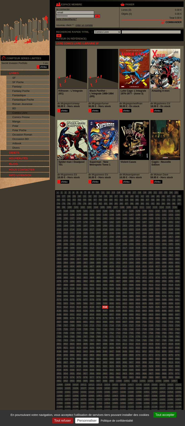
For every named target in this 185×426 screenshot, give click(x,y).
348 (79, 255)
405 (79, 266)
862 (85, 355)
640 (125, 310)
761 (171, 333)
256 (98, 236)
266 (164, 236)
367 (79, 259)
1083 (146, 399)
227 (158, 229)
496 (177, 281)
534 (177, 288)
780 (171, 336)
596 (85, 303)
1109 (99, 406)
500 (79, 285)
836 (164, 347)
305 (171, 244)
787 (92, 340)
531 (158, 288)
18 (139, 192)
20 (150, 192)
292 (85, 244)
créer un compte (84, 25)
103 (89, 207)
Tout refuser (62, 420)
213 (66, 229)
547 (138, 292)
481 (79, 281)
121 (85, 211)
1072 (59, 399)
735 (125, 329)
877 (59, 358)
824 (85, 347)
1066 (138, 395)
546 (131, 292)
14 (118, 192)
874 (164, 355)
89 (137, 203)
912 (164, 362)
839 (59, 351)
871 (144, 355)
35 (105, 196)
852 (144, 351)
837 (171, 347)
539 (85, 292)
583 (125, 299)
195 (72, 225)
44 (152, 196)
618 (105, 307)
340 (151, 251)
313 (98, 248)
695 (112, 321)
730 (92, 329)
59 (105, 199)
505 (112, 285)
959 (98, 373)
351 (98, 255)
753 (118, 333)
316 (118, 248)
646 (164, 310)
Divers (16, 147)
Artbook (16, 143)
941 (105, 370)
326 (59, 251)
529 (144, 288)
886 (118, 358)
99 (63, 207)
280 (131, 240)
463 (85, 277)
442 (72, 273)
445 (92, 273)
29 (74, 196)
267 (171, 236)
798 (164, 340)
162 (105, 218)
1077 (99, 399)
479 (66, 281)
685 (171, 318)
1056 (59, 395)
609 (171, 303)
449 (118, 273)
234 (79, 233)
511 (151, 285)
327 (66, 251)
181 (105, 222)
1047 (115, 392)
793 (131, 340)
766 (79, 336)
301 (144, 244)
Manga (16, 121)
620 (118, 307)
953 (59, 373)
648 (177, 310)
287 (177, 240)
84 (111, 203)
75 (63, 203)
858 (59, 355)
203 (125, 225)
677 (118, 318)
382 (177, 259)
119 (72, 211)
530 (151, 288)
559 (92, 296)
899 (79, 362)
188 (151, 222)
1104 (59, 406)
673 (92, 318)
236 (92, 233)
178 (85, 222)
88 (131, 203)
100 (70, 207)
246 (158, 233)
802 (66, 344)
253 (79, 236)
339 (144, 251)
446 (98, 273)
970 (171, 373)
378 (151, 259)
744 (59, 333)
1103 (178, 403)
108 (122, 207)
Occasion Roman (22, 134)
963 (125, 373)
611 (59, 307)
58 (100, 199)
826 (98, 347)
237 (98, 233)
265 (158, 236)
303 (158, 244)
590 (171, 299)
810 (118, 344)
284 (158, 240)
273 (85, 240)
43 (147, 196)
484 (98, 281)
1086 (170, 399)
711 (92, 325)
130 (144, 211)
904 (112, 362)
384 (66, 262)
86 (121, 203)
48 (173, 196)
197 (85, 225)
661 (138, 314)
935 (66, 370)
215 (79, 229)
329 (79, 251)
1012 (91, 384)
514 (171, 285)
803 (72, 344)
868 (125, 355)
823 (79, 347)
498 (66, 285)
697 (125, 321)
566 (138, 296)
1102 (170, 403)
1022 (170, 384)
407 (92, 266)
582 (118, 299)
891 (151, 358)
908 (138, 362)
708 (72, 325)
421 (59, 270)
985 (144, 377)
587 (151, 299)
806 (92, 344)
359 (151, 255)
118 (66, 211)
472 (144, 277)
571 (171, 296)
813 (138, 344)
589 (164, 299)
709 (79, 325)
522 (98, 288)
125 (112, 211)
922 (105, 366)
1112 (123, 406)
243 (138, 233)
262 (138, 236)
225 (144, 229)
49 (179, 196)
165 (125, 218)
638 (112, 310)
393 (125, 262)
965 (138, 373)
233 (72, 233)
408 (98, 266)
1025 (67, 388)
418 (164, 266)
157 (72, 218)
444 (85, 273)
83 (105, 203)
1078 (107, 399)
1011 (83, 384)
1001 (127, 381)
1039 (178, 388)
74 (58, 203)
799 (171, 340)
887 (125, 358)
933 (177, 366)
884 (105, 358)
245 (151, 233)
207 (151, 225)
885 (112, 358)
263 (144, 236)
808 (105, 344)
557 (79, 296)
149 (144, 214)
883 (98, 358)
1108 (91, 406)
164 (118, 218)
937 (79, 370)
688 (66, 321)
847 (112, 351)
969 (164, 373)
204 (131, 225)
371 (105, 259)
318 (131, 248)
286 (171, 240)
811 (125, 344)
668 (59, 318)
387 (85, 262)
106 (109, 207)
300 (138, 244)
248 (171, 233)
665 (164, 314)
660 (131, 314)
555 (66, 296)
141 (92, 214)
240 (118, 233)
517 (66, 288)
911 (158, 362)
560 (98, 296)
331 (92, 251)
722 (164, 325)
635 (92, 310)
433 (138, 270)
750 (98, 333)
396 (144, 262)
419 (171, 266)
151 (158, 214)
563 (118, 296)
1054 (170, 392)
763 (59, 336)
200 (105, 225)
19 (144, 192)
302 (151, 244)
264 (151, 236)
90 (142, 203)
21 (155, 192)
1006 (166, 381)
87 (126, 203)
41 (137, 196)
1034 (138, 388)
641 (131, 310)
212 (59, 229)
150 (151, 214)
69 (158, 199)
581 (112, 299)
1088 (59, 403)
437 (164, 270)
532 (164, 288)
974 (72, 377)
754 (125, 333)
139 (79, 214)
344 (177, 251)
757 (144, 333)
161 (98, 218)
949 (158, 370)
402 (59, 266)
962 (118, 373)
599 (105, 303)
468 (118, 277)
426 (92, 270)
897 (66, 362)
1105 (67, 406)
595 (79, 303)
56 (90, 199)
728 (79, 329)
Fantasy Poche (21, 90)
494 (164, 281)
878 (66, 358)
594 (72, 303)
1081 (130, 399)
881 (85, 358)
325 (177, 248)
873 (158, 355)
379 (158, 259)
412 (125, 266)
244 (144, 233)
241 (125, 233)
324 (171, 248)
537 (72, 292)
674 (98, 318)
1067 (146, 395)
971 (177, 373)
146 (125, 214)
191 (171, 222)
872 (151, 355)
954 (66, 373)
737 (138, 329)
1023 (178, 384)
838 (177, 347)
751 (105, 333)
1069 (162, 395)
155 (59, 218)
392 (118, 262)
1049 (130, 392)
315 (112, 248)
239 (112, 233)
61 (116, 199)
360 (158, 255)
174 (59, 222)
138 (72, 214)
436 (158, 270)
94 (163, 203)
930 (158, 366)
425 (85, 270)
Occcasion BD (20, 138)
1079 (115, 399)
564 (125, 296)
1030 (107, 388)
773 (125, 336)
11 (102, 192)
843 (85, 351)
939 (92, 370)
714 (112, 325)
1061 (99, 395)
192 (177, 222)
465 (98, 277)
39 (126, 196)
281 (138, 240)
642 (138, 310)
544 (118, 292)
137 (66, 214)
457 (171, 273)
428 (105, 270)
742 (171, 329)
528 (138, 288)
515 (177, 285)
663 (151, 314)
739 (151, 329)
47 (168, 196)
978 (98, 377)
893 (164, 358)
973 (66, 377)
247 (164, 233)
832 (138, 347)
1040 (59, 392)
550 (158, 292)
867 (118, 355)
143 (105, 214)
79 (84, 203)
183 (118, 222)
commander (174, 22)
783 (66, 340)
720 (151, 325)
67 (147, 199)
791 (118, 340)
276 (105, 240)
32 (90, 196)
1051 (146, 392)
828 (112, 347)
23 (166, 192)
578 (92, 299)
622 (131, 307)
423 (72, 270)
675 (105, 318)
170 (158, 218)
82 (100, 203)
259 (118, 236)
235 (85, 233)
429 (112, 270)
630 (59, 310)
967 (151, 373)
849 (125, 351)
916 (66, 366)
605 (144, 303)
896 (59, 362)
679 (131, 318)
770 (105, 336)
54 (79, 199)
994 (79, 381)
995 (85, 381)
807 (98, 344)
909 (144, 362)
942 (112, 370)
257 (105, 236)
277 (112, 240)
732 (105, 329)
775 (138, 336)
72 (173, 199)
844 (92, 351)
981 (118, 377)
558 (85, 296)
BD (14, 108)
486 (112, 281)
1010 (75, 384)
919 (85, 366)
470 (131, 277)
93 (158, 203)
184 (125, 222)
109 (129, 207)
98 (58, 207)
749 (92, 333)
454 (151, 273)
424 (79, 270)
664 (158, 314)
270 (66, 240)
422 (66, 270)
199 (98, 225)
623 (138, 307)
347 (72, 255)
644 (151, 310)
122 (92, 211)
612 (66, 307)
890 (144, 358)
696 (118, 321)
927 (138, 366)
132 (158, 211)
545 (125, 292)
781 (177, 336)
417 (158, 266)
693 (98, 321)
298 (125, 244)
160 (92, 218)
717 (131, 325)
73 (179, 199)
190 (164, 222)
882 (92, 358)
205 (138, 225)
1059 (83, 395)
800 (177, 340)
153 (171, 214)
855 (164, 351)
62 (121, 199)
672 (85, 318)
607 (158, 303)
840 (66, 351)
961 (112, 373)
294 (98, 244)
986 (151, 377)
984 (138, 377)
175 (66, 222)
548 (144, 292)
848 (118, 351)
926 (131, 366)
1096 (123, 403)
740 (158, 329)
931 (164, 366)
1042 (75, 392)
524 (112, 288)
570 (164, 296)
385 (72, 262)
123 (98, 211)
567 (144, 296)
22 (160, 192)
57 (95, 199)
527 (131, 288)
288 (59, 244)
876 (177, 355)
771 (112, 336)
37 (116, 196)
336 (125, 251)
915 (59, 366)
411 (118, 266)
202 (118, 225)
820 (59, 347)
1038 (170, 388)
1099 (146, 403)
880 (79, 358)
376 (138, 259)
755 (131, 333)
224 (138, 229)
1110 (107, 406)
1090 (75, 403)
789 (105, 340)
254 (85, 236)
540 (92, 292)
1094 (107, 403)
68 (152, 199)
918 (79, 366)
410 (112, 266)
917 (72, 366)
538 (79, 292)
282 (144, 240)
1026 (75, 388)
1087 (178, 399)
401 (177, 262)
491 (144, 281)
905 (118, 362)
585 (138, 299)
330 (85, 251)
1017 (130, 384)
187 (144, 222)
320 (144, 248)
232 (66, 233)
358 (144, 255)
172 (171, 218)
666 (171, 314)
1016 (123, 384)
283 (151, 240)
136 (59, 214)
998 (105, 381)
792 (125, 340)
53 (74, 199)
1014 (107, 384)
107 (116, 207)
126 (118, 211)
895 (177, 358)
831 (131, 347)
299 (131, 244)
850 (131, 351)
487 (118, 281)
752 (112, 333)
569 (158, 296)
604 (138, 303)
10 (97, 192)
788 (98, 340)
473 (151, 277)
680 (138, 318)
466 (105, 277)
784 (72, 340)
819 (177, 344)
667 (177, 314)
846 (105, 351)
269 (59, 240)
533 (171, 288)
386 (79, 262)
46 (163, 196)
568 (151, 296)
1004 (150, 381)
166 (131, 218)
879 (72, 358)
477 (177, 277)
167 (138, 218)
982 (125, 377)
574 (66, 299)
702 (158, 321)
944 (125, 370)
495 (171, 281)
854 (158, 351)
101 (76, 207)
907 (131, 362)
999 (112, 381)
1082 (138, 399)
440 (59, 273)
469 (125, 277)
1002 (134, 381)
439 (177, 270)
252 (72, 236)
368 (85, 259)
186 (138, 222)
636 (98, 310)
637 (105, 310)
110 (135, 207)
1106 (75, 406)
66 (142, 199)
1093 (99, 403)
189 (158, 222)
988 (164, 377)
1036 (154, 388)
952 (177, 370)
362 (171, 255)
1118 (170, 406)
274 (92, 240)
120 (79, 211)
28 (69, 196)
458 (177, 273)
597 (92, 303)
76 (69, 203)
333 (105, 251)
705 (177, 321)
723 (171, 325)
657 (112, 314)
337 (131, 251)
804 (79, 344)
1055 (178, 392)
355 (125, 255)
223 (131, 229)
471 (138, 277)
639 (118, 310)
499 (72, 285)
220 (112, 229)
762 (177, 333)
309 (72, 248)
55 (84, 199)
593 (66, 303)
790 (112, 340)
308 (66, 248)
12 (108, 192)
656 (105, 314)
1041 (67, 392)
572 (177, 296)
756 (138, 333)
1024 (59, 388)
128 (131, 211)
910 (151, 362)
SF (14, 77)
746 (72, 333)
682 (151, 318)
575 (72, 299)
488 (125, 281)
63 (126, 199)
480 (72, 281)
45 (158, 196)
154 (177, 214)
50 (58, 199)
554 (59, 296)
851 (138, 351)
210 (171, 225)
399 (164, 262)
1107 (83, 406)
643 (144, 310)
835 (158, 347)
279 (125, 240)
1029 (99, 388)
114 (162, 207)
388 (92, 262)
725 (59, 329)
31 (84, 196)
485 (105, 281)
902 (98, 362)
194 (66, 225)
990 (177, 377)
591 (177, 299)
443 (79, 273)
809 (112, 344)
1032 (123, 388)
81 (95, 203)
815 (151, 344)
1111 (115, 406)
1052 (154, 392)
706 (59, 325)
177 (79, 222)
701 (151, 321)
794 (138, 340)
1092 (91, 403)
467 (112, 277)
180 (98, 222)
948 (151, 370)
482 (85, 281)
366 (72, 259)
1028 (91, 388)
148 (138, 214)
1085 (162, 399)
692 (92, 321)
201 (112, 225)
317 (125, 248)
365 (66, 259)
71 (168, 199)
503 (98, 285)
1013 (99, 384)
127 (125, 211)
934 (59, 370)
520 (85, 288)
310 (79, 248)
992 (66, 381)
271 (72, 240)
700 (144, 321)
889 (138, 358)
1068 (154, 395)
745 (66, 333)
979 (105, 377)
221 (118, 229)
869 (131, 355)
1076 (91, 399)
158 (79, 218)
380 (164, 259)
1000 (119, 381)
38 (121, 196)
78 (79, 203)
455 (158, 273)
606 (151, 303)
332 (98, 251)
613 (72, 307)
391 (112, 262)
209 (164, 225)
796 (151, 340)
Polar (15, 125)
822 (72, 347)
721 (158, 325)
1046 (107, 392)
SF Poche (18, 82)
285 (164, 240)
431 (125, 270)
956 (79, 373)
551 (164, 292)
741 (164, 329)
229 (171, 229)
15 (124, 192)
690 (79, 321)
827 (105, 347)
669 (66, 318)
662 (144, 314)
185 (131, 222)
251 (66, 236)
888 (131, 358)
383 (59, 262)
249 (177, 233)
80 (90, 203)
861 (79, 355)
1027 (83, 388)
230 (177, 229)
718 (138, 325)
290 (72, 244)
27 (63, 196)
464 (92, 277)
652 (79, 314)
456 (164, 273)
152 (164, 214)
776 (144, 336)
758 (151, 333)
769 (98, 336)
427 (98, 270)
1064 (123, 395)
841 (72, 351)
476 (171, 277)
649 (59, 314)
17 (134, 192)
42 (142, 196)
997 (98, 381)
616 (92, 307)
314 (105, 248)
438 (171, 270)
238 (105, 233)
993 (72, 381)
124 (105, 211)
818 (171, 344)
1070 (170, 395)
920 (92, 366)
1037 (162, 388)
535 (59, 292)
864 (98, 355)
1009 (67, 384)
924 (118, 366)
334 (112, 251)
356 (131, 255)
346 (66, 255)
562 (112, 296)
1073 (67, 399)
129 (138, 211)
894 (171, 358)
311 (85, 248)
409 (105, 266)
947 (144, 370)
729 (85, 329)
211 (177, 225)
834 (151, 347)
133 (164, 211)
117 (59, 211)
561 (105, 296)
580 (105, 299)
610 (177, 303)
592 (59, 303)
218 (98, 229)
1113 (130, 406)
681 (144, 318)
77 (74, 203)
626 (158, 307)
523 (105, 288)
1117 (162, 406)
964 (131, 373)
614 (79, 307)
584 (131, 299)
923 (112, 366)
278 (118, 240)
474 (158, 277)
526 (125, 288)
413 (131, 266)
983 (131, 377)
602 (125, 303)
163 (112, 218)
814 (144, 344)
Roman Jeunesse (22, 104)
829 (118, 347)
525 (118, 288)
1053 (162, 392)
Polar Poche (19, 130)
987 (158, 377)
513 (164, 285)
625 (151, 307)
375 (131, 259)
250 (59, 236)
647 (171, 310)
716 (125, 325)
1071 (178, 395)
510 (144, 285)
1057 (67, 395)
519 (79, 288)
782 (59, 340)
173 (177, 218)
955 (72, 373)
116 (175, 207)
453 (144, 273)
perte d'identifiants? (66, 19)
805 (85, 344)
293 (92, 244)
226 (151, 229)
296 (112, 244)
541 (98, 292)
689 (72, 321)
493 (158, 281)
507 (125, 285)
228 (164, 229)
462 (79, 277)
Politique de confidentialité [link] (117, 420)
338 (138, 251)
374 (125, 259)
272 (79, 240)
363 (177, 255)
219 (105, 229)
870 (138, 355)
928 (144, 366)
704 (171, 321)
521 (92, 288)
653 (85, 314)
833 (144, 347)
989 (171, 377)
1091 (83, 403)
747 (79, 333)
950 (164, 370)
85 (116, 203)
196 (79, 225)
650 (66, 314)
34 (100, 196)
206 (144, 225)
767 (85, 336)
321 (151, 248)
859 (66, 355)
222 (125, 229)
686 (177, 318)
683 (158, 318)
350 (92, 255)
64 (131, 199)
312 (92, 248)
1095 (115, 403)
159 (85, 218)
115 (168, 207)
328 (72, 251)
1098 (138, 403)
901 (92, 362)
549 (151, 292)
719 (144, 325)
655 (98, 314)
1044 (91, 392)
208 (158, 225)
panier (129, 4)
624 (144, 307)
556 (72, 296)
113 (155, 207)
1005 (158, 381)
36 (111, 196)
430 (118, 270)
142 (98, 214)
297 (118, 244)
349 (85, 255)
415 (144, 266)
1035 (146, 388)
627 (164, 307)
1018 (138, 384)
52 (69, 199)
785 (79, 340)
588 (158, 299)
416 (151, 266)
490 (138, 281)
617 (98, 307)
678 (125, 318)
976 (85, 377)
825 (92, 347)
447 (105, 273)
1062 (107, 395)
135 (177, 211)
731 (98, 329)
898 (72, 362)
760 (164, 333)
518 (72, 288)
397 (151, 262)
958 (92, 373)
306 (177, 244)
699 (138, 321)
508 (131, 285)
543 (112, 292)
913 (171, 362)
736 (131, 329)
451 (131, 273)
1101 (162, 403)
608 (164, 303)
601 (118, 303)
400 (171, 262)
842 (79, 351)
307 (59, 248)
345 (59, 255)
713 (105, 325)
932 (171, 366)
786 (85, 340)
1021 (162, 384)
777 (151, 336)
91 (147, 203)
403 (66, 266)
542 (105, 292)
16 (129, 192)
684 (164, 318)
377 (144, 259)
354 (118, 255)
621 (125, 307)
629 (177, 307)
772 (118, 336)
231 (59, 233)
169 (151, 218)
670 (72, 318)
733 (112, 329)
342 (164, 251)
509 (138, 285)
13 (113, 192)
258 (112, 236)
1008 (59, 384)
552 (171, 292)
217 (92, 229)
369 (92, 259)
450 (125, 273)
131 (151, 211)
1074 (75, 399)
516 (59, 288)
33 (95, 196)
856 (171, 351)
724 (177, 325)
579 (98, 299)
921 (98, 366)
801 (59, 344)
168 (144, 218)
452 (138, 273)
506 (118, 285)
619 (112, 307)
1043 (83, 392)
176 (72, 222)
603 (131, 303)
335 (118, 251)
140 (85, 214)
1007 (174, 381)
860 (72, 355)
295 (105, 244)
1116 (154, 406)
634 (85, 310)
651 (72, 314)
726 (66, 329)
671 (79, 318)
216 (85, 229)
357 (138, 255)
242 (131, 233)
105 (102, 207)
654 (92, 314)
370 (98, 259)
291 (79, 244)
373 (118, 259)
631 (66, 310)
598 (98, 303)
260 (125, 236)
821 (66, 347)
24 (171, 192)
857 (177, 351)
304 (164, 244)
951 (171, 370)
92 (152, 203)
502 (92, 285)
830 (125, 347)
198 (92, 225)
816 (158, 344)
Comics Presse (21, 117)
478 (59, 281)
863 (92, 355)
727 (72, 329)
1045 (99, 392)
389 (98, 262)
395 (138, 262)
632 (72, 310)
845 (98, 351)
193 (59, 225)
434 (144, 270)
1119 (178, 406)
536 (66, 292)
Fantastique (19, 95)
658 (118, 314)
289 (66, 244)
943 (118, 370)
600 (112, 303)
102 (83, 207)
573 (59, 299)
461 (72, 277)
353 (112, 255)
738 (144, 329)
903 (105, 362)
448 (112, 273)
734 (118, 329)
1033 (130, 388)
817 (164, 344)
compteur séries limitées (23, 58)
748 (85, 333)
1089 (67, 403)
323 (164, 248)
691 (85, 321)
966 (144, 373)
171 (164, 218)
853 (151, 351)
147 (131, 214)
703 (164, 321)
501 (85, 285)
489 (131, 281)
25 (176, 192)
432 (131, 270)
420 (177, 266)
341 (158, 251)
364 (59, 259)
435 (151, 270)
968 (158, 373)
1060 (91, 395)
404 (72, 266)
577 (85, 299)
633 (79, 310)
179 (92, 222)
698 (131, 321)
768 (92, 336)
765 (72, 336)
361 (164, 255)
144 (112, 214)
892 (158, 358)
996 (92, 381)
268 (177, 236)
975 (79, 377)
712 (98, 325)
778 (158, 336)
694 (105, 321)
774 (131, 336)
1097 (130, 403)
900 (85, 362)
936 (72, 370)
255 (92, 236)
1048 (123, 392)
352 (105, 255)
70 (163, 199)
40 (131, 196)
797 (158, 340)
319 (138, 248)
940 (98, 370)
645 (158, 310)
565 (131, 296)
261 (131, 236)
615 (85, 307)
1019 (146, 384)
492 (151, 281)
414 (138, 266)
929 (151, 366)
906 (125, 362)
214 (72, 229)
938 (85, 370)
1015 (115, 384)
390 (105, 262)
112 (148, 207)
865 (105, 355)
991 (59, 381)
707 (66, 325)
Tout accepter (164, 414)
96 (173, 203)
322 (158, 248)
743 (177, 329)
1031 (115, 388)
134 (171, 211)
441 (66, 273)
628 (171, 307)
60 (111, 199)
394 (131, 262)
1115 (146, 406)
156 (66, 218)
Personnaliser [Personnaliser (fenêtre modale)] (87, 420)
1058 (75, 395)
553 (177, 292)
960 (105, 373)
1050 (138, 392)
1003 (142, 381)
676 (112, 318)
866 (112, 355)
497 (59, 285)
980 (112, 377)
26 (58, 196)
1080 (123, 399)
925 (125, 366)
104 (96, 207)
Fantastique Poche (23, 99)
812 (131, 344)
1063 (115, 395)
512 (158, 285)
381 (171, 259)
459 (59, 277)
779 (164, 336)
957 (85, 373)
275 (98, 240)
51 (63, 199)
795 (144, 340)
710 (85, 325)
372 (112, 259)
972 (59, 377)
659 (125, 314)
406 (85, 266)
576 (79, 299)
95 (168, 203)
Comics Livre (19, 112)
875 (171, 355)
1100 (154, 403)
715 (118, 325)
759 (158, 333)
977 (92, 377)
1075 (83, 399)
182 (112, 222)
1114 (138, 406)
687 (59, 321)
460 (66, 277)
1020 (154, 384)
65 (137, 199)
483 (92, 281)
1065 (130, 395)
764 (66, 336)
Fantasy (16, 86)
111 (142, 207)
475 (164, 277)
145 (118, 214)
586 (144, 299)
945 (131, 370)
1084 (154, 399)
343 (171, 251)
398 (158, 262)
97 (179, 203)
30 (79, 196)
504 (105, 285)
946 (138, 370)
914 (177, 362)
